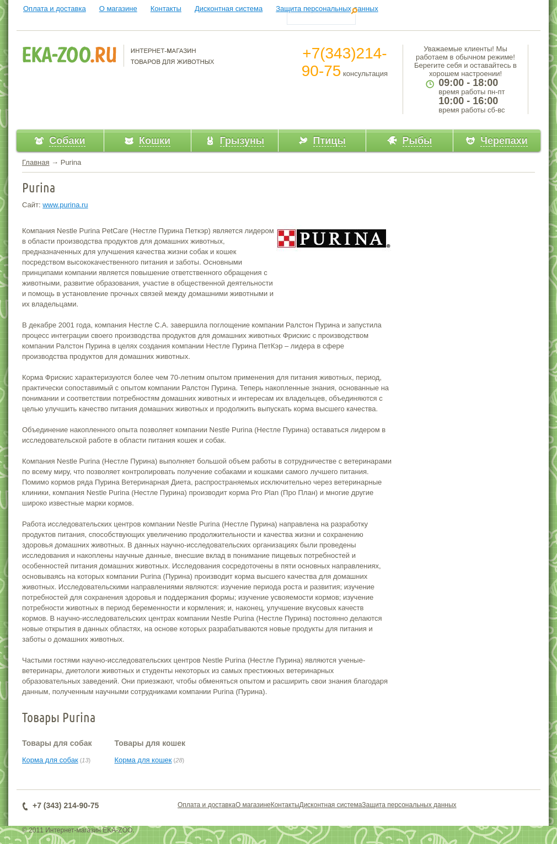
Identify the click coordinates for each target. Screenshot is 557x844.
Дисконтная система (229, 8)
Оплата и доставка (54, 8)
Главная (35, 162)
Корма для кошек (143, 760)
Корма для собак (50, 760)
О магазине (118, 8)
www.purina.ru (65, 205)
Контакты (166, 8)
